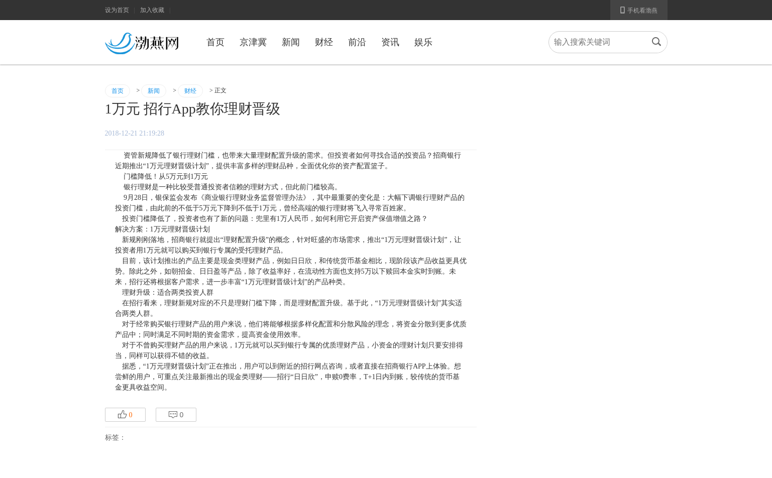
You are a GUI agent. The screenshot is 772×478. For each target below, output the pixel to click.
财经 (324, 42)
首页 (215, 42)
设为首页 (117, 10)
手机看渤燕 (638, 10)
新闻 (291, 42)
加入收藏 (152, 10)
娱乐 (423, 42)
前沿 (357, 42)
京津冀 (253, 42)
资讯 (390, 42)
